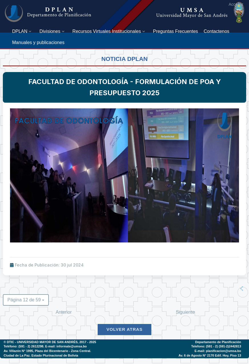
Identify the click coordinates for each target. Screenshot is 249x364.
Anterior (64, 312)
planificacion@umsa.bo (223, 351)
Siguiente (185, 312)
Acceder (236, 4)
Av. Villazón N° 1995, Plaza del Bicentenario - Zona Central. (47, 351)
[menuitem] (23, 31)
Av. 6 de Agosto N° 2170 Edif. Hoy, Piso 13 (209, 355)
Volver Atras (125, 329)
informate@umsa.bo (72, 346)
